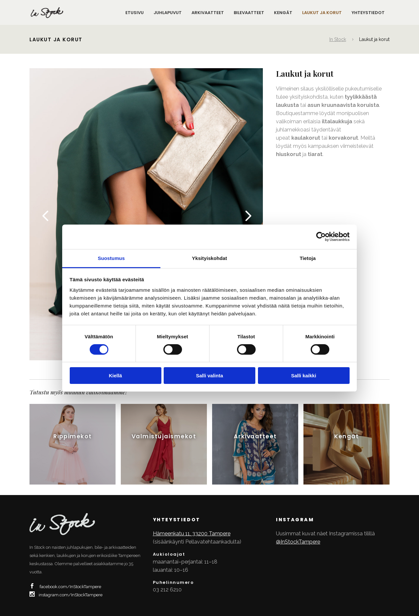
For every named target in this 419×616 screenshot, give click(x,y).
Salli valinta (209, 375)
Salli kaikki (303, 375)
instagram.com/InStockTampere (70, 594)
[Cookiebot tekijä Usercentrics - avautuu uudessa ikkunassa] (321, 237)
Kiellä (115, 375)
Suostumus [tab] (111, 258)
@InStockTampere (298, 542)
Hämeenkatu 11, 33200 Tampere (191, 533)
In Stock (337, 39)
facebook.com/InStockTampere (70, 586)
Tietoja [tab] (308, 258)
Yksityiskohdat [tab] (209, 258)
